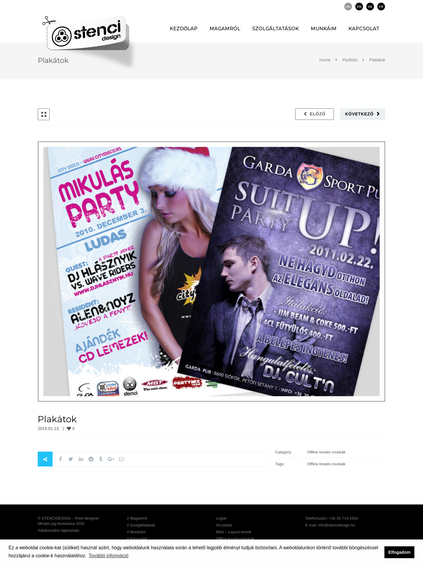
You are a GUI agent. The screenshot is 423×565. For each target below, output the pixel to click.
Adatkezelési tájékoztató (58, 530)
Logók (221, 518)
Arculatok (224, 525)
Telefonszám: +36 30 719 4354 (331, 518)
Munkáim (324, 28)
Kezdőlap (184, 28)
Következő (359, 114)
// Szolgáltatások (141, 525)
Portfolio (350, 60)
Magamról (224, 28)
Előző (318, 114)
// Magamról (137, 518)
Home (325, 60)
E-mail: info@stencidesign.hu (330, 525)
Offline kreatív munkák (235, 539)
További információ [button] (108, 555)
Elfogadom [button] (399, 552)
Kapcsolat (363, 28)
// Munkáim (136, 532)
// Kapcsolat (137, 539)
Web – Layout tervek (233, 532)
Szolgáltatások (275, 28)
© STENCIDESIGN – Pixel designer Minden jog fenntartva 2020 (68, 521)
